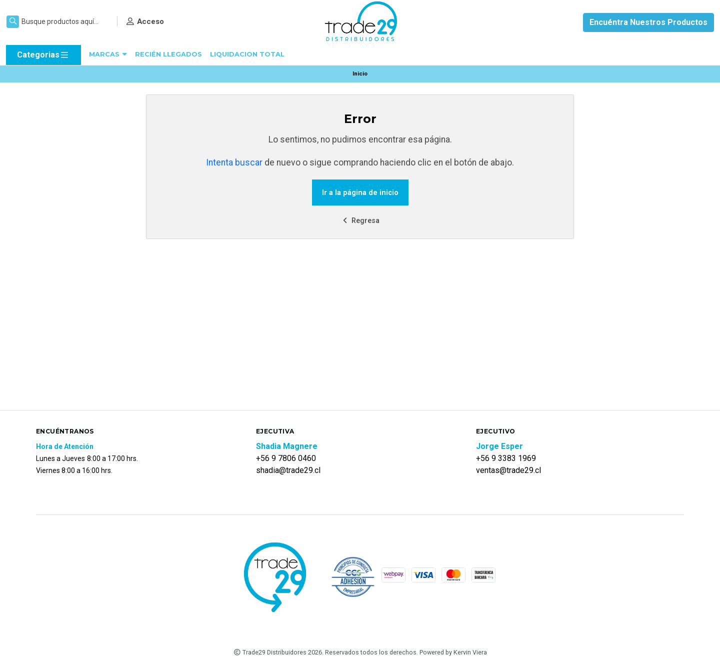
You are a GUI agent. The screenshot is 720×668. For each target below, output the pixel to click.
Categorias (43, 55)
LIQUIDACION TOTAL (247, 54)
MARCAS (108, 54)
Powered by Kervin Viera (453, 652)
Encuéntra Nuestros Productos (649, 22)
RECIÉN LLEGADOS (168, 54)
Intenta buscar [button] (234, 163)
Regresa (360, 220)
